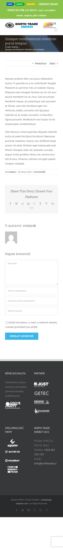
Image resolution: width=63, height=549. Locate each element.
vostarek (12, 171)
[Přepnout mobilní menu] (56, 30)
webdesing (46, 499)
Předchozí (40, 63)
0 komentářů (39, 171)
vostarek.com (22, 503)
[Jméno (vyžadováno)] (31, 291)
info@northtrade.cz (45, 463)
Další (52, 63)
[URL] (31, 311)
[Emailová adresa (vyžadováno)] (31, 301)
